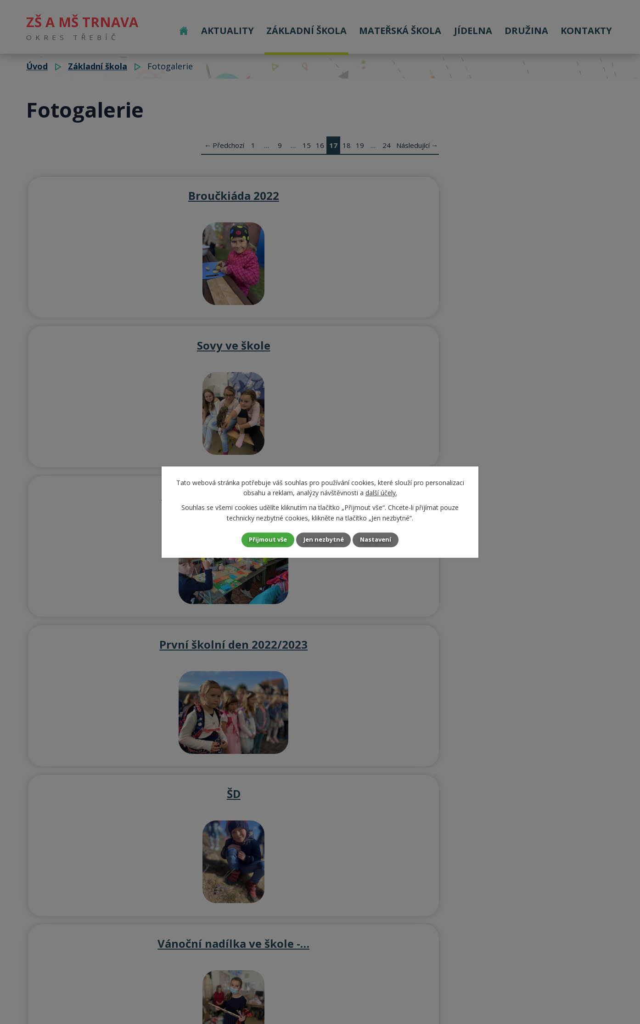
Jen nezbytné (324, 539)
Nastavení (384, 539)
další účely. (381, 491)
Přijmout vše (260, 539)
